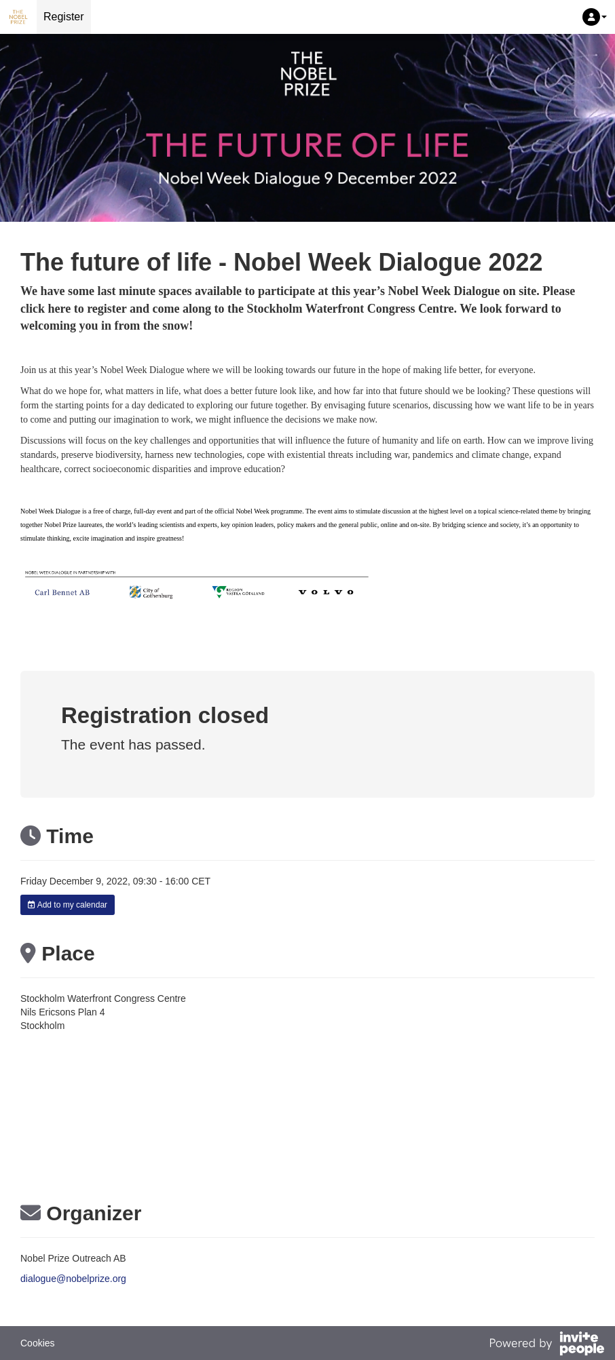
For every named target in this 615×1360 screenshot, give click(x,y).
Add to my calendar (67, 905)
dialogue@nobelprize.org (73, 1278)
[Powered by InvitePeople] (546, 1345)
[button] (594, 17)
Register (63, 16)
